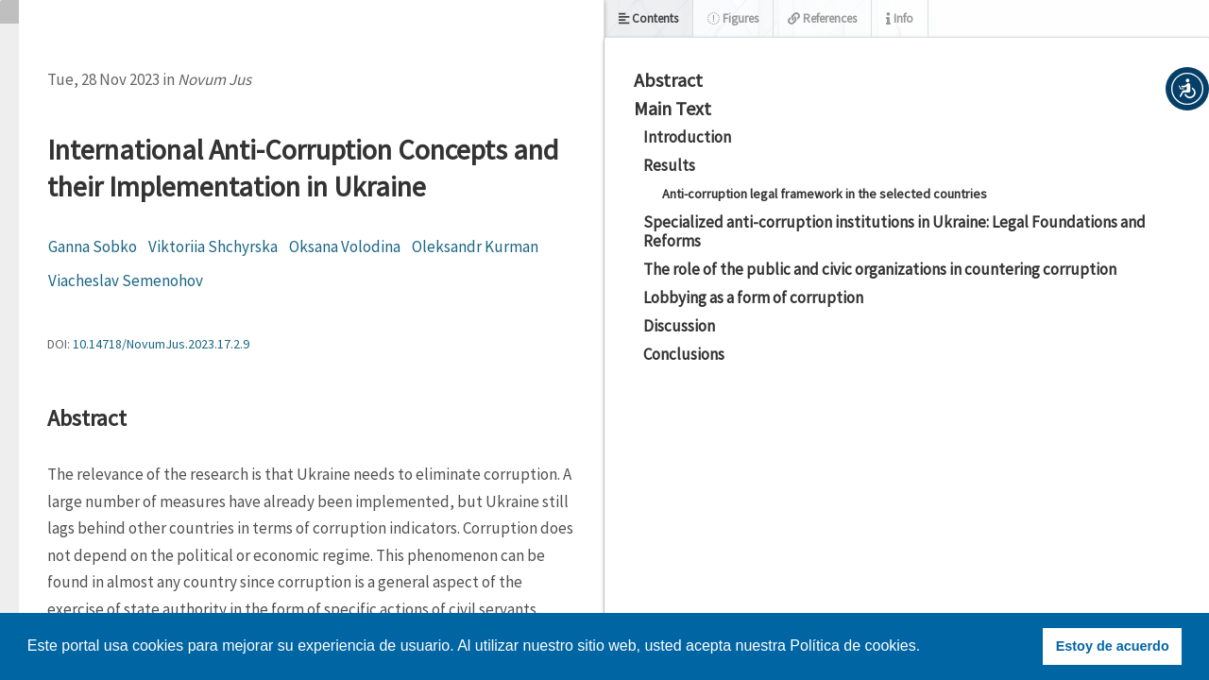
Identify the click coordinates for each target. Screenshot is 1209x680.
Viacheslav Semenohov (125, 280)
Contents (648, 18)
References (822, 18)
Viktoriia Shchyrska (213, 246)
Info (899, 18)
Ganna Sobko (92, 246)
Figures (732, 18)
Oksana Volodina (344, 246)
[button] (1187, 88)
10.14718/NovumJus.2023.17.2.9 (161, 343)
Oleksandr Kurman (475, 246)
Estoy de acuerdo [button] (1112, 646)
